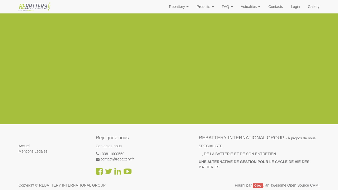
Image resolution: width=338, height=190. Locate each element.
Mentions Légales (33, 151)
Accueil (24, 146)
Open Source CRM (302, 185)
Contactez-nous (109, 146)
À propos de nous (302, 138)
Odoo (257, 185)
